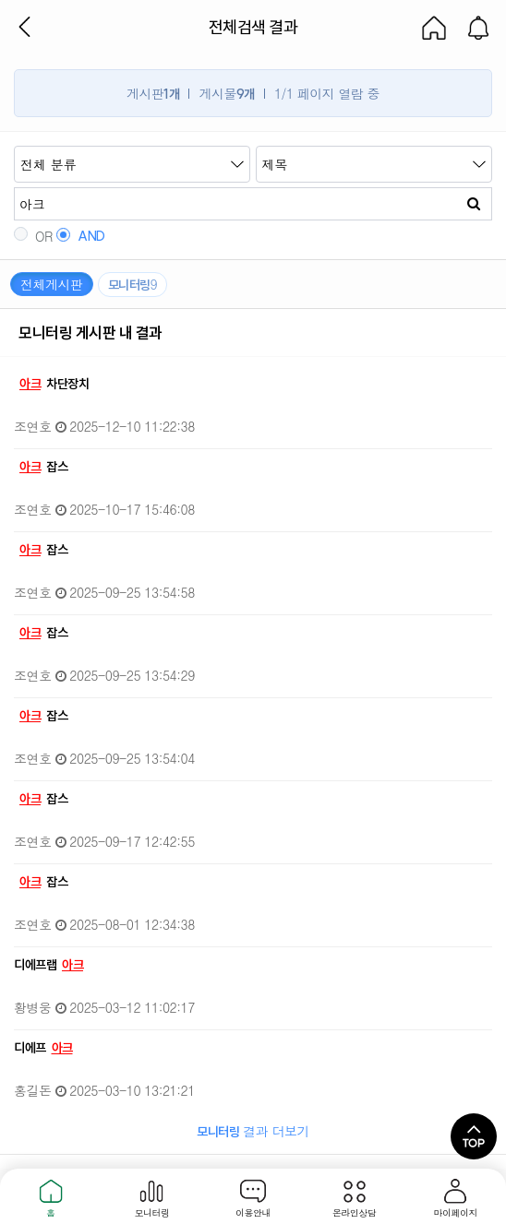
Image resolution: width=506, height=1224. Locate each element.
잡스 (41, 466)
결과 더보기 (253, 1131)
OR (33, 236)
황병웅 (33, 1007)
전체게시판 (51, 284)
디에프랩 (50, 965)
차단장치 (52, 383)
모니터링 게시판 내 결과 (90, 332)
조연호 (33, 426)
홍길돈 (33, 1090)
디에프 (45, 1048)
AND (80, 236)
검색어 (14, 146)
